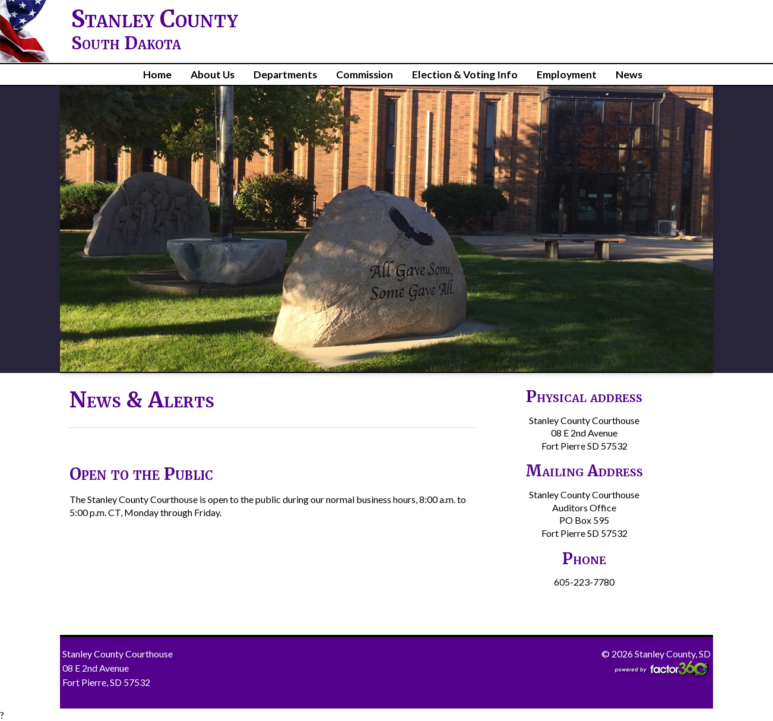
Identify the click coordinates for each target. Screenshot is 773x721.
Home (157, 74)
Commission (364, 74)
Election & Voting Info (465, 74)
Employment (567, 74)
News (629, 74)
